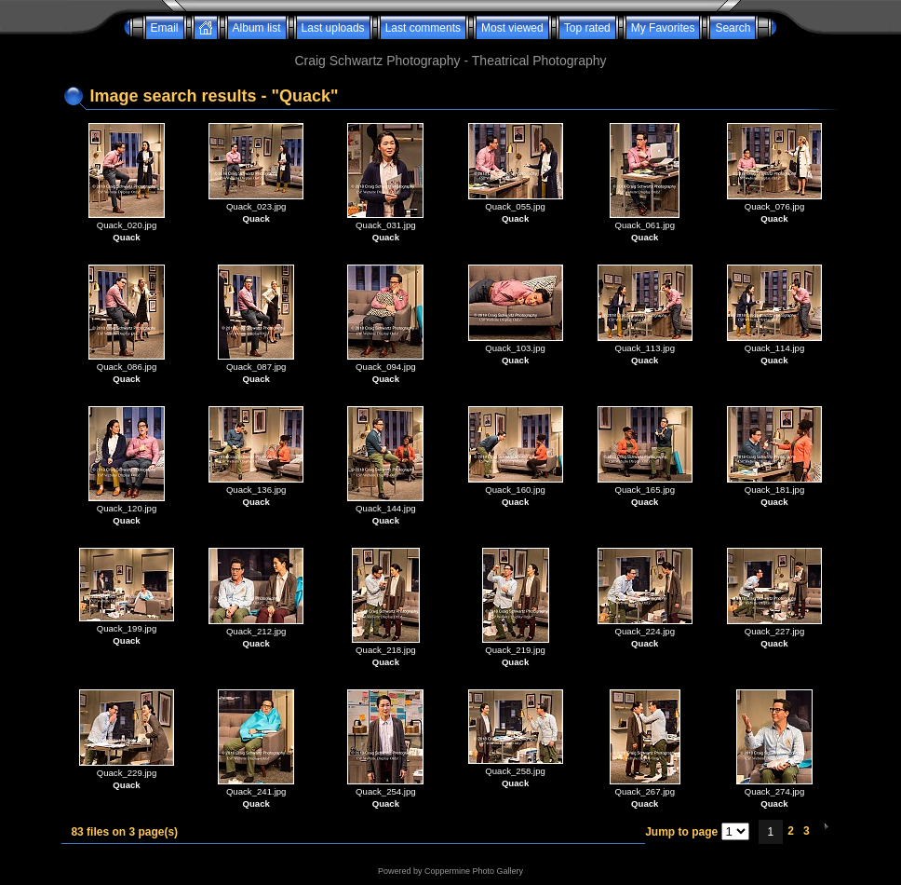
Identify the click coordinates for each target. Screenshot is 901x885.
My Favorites (663, 27)
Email (165, 27)
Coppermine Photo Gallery (473, 871)
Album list (257, 27)
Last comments (423, 27)
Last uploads (333, 27)
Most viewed (512, 27)
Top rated (587, 27)
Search (732, 27)
